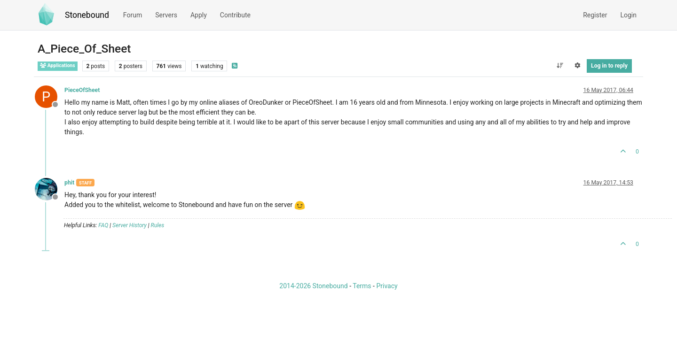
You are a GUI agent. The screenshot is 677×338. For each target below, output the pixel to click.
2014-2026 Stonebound (313, 286)
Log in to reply (609, 65)
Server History (129, 225)
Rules (158, 225)
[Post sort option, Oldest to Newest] (559, 65)
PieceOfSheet (82, 90)
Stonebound (87, 15)
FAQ (103, 225)
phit (69, 182)
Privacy (386, 286)
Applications (57, 65)
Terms (362, 286)
